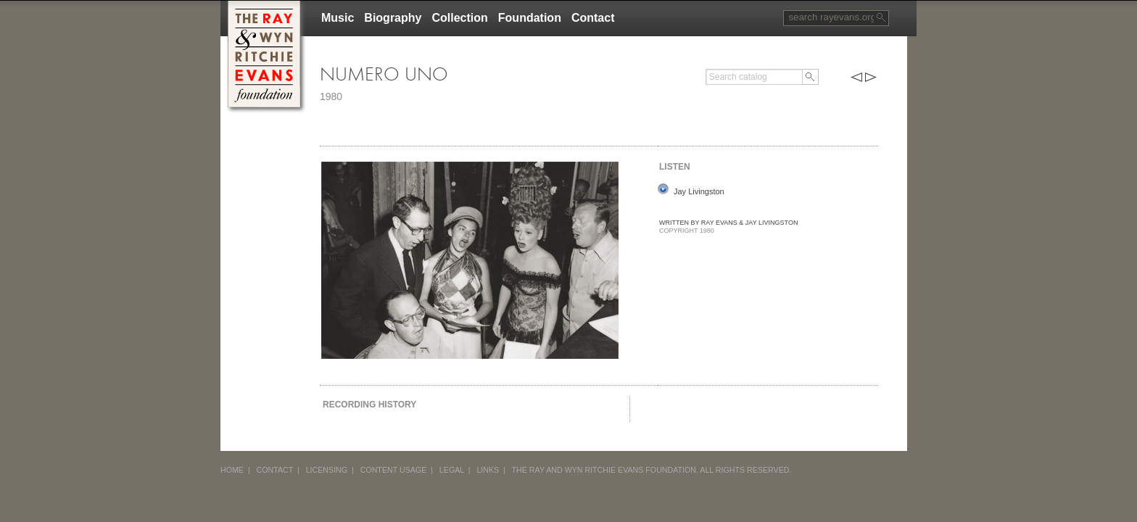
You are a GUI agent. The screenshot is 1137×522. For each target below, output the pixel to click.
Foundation (529, 18)
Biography (392, 18)
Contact (593, 18)
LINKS (487, 469)
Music (337, 18)
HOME (232, 469)
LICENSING (326, 469)
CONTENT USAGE (393, 469)
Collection (459, 18)
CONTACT (275, 469)
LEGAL (451, 469)
